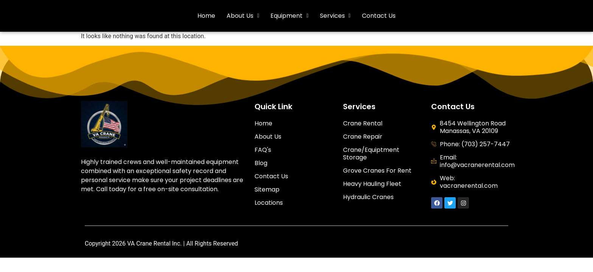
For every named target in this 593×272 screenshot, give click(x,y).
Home (206, 15)
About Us (243, 15)
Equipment (289, 15)
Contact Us (379, 15)
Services (335, 15)
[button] (243, 16)
